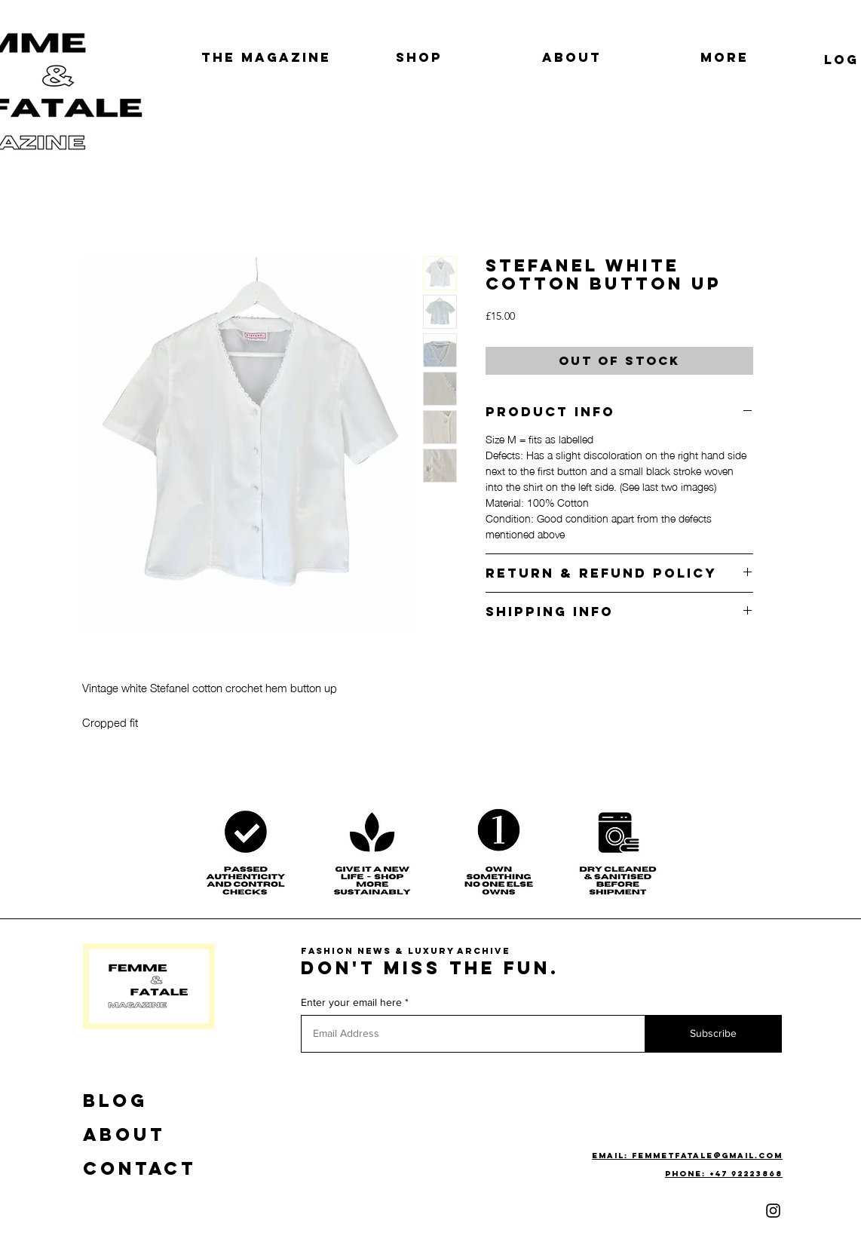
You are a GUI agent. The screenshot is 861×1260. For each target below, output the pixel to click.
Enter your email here (351, 1002)
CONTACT (139, 1168)
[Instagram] (773, 1210)
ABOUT (124, 1134)
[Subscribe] (713, 1034)
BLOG (115, 1100)
